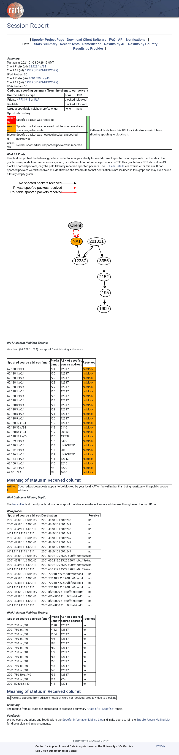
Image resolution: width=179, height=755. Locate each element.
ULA (36, 99)
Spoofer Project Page (48, 39)
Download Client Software (86, 39)
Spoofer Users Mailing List (153, 719)
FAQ (112, 39)
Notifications (135, 39)
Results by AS (114, 44)
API (120, 39)
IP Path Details (115, 166)
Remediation (91, 44)
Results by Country (143, 44)
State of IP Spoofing (100, 709)
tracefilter (18, 504)
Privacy (160, 746)
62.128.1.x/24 (37, 66)
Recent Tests (70, 44)
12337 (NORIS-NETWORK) (41, 70)
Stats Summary (45, 44)
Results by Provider (88, 48)
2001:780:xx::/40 (39, 78)
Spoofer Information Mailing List (82, 719)
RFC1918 (24, 99)
